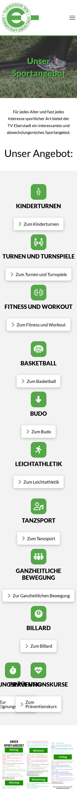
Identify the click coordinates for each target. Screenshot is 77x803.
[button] (72, 17)
